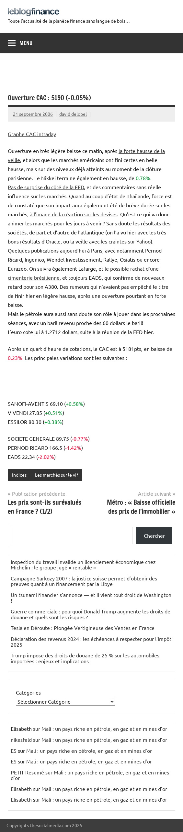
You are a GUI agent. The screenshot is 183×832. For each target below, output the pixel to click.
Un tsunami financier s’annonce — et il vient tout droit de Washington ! (91, 597)
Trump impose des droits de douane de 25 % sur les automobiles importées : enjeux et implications (85, 658)
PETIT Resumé (27, 772)
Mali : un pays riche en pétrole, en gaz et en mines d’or (104, 728)
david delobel (73, 114)
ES (14, 750)
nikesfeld (21, 739)
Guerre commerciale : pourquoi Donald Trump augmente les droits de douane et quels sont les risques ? (90, 614)
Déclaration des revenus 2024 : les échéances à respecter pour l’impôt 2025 (91, 641)
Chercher (154, 535)
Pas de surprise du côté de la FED (46, 187)
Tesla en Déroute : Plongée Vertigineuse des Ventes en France (82, 627)
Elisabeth (21, 788)
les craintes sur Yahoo (126, 241)
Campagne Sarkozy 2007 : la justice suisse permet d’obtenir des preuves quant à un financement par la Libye (84, 581)
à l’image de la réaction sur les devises (74, 214)
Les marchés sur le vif (56, 475)
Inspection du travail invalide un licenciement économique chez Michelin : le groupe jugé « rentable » (83, 564)
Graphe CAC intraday (32, 134)
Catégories (28, 692)
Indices (19, 475)
